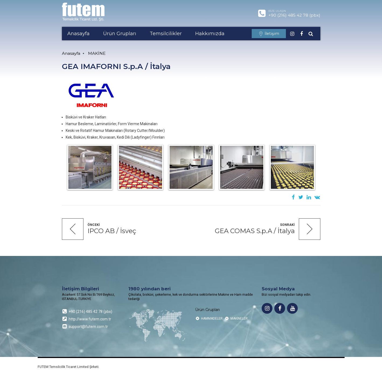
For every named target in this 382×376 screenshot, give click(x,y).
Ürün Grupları (119, 34)
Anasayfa (78, 34)
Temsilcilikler (166, 34)
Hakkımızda (210, 34)
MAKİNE (97, 53)
